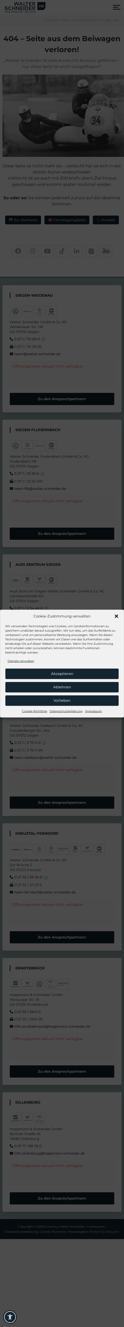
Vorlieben (62, 700)
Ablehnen (62, 687)
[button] (116, 616)
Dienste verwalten (21, 661)
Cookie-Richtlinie (34, 711)
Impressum (93, 711)
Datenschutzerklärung (66, 711)
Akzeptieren (62, 673)
